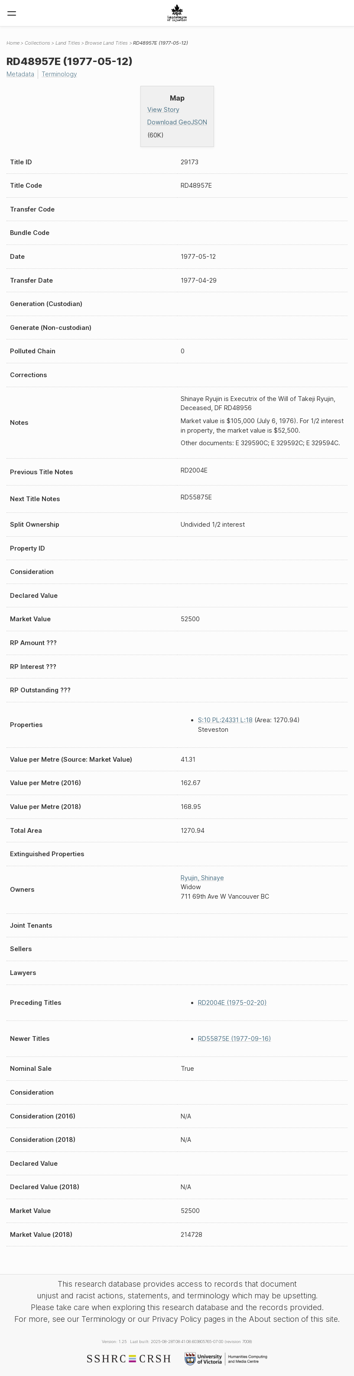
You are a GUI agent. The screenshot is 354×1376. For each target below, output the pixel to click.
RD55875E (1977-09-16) (234, 1038)
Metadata (20, 74)
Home (12, 43)
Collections (37, 43)
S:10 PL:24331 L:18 (225, 720)
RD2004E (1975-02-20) (232, 1002)
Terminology (60, 74)
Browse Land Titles (106, 43)
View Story (163, 109)
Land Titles (67, 43)
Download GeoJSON (177, 122)
